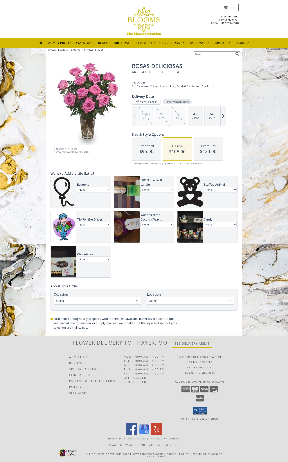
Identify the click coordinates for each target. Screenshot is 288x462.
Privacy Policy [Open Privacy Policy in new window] (178, 454)
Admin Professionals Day (70, 43)
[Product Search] (214, 54)
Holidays (200, 43)
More (242, 43)
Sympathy (146, 43)
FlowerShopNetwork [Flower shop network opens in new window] (146, 454)
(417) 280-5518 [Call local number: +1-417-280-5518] (229, 23)
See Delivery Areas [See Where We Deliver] (192, 343)
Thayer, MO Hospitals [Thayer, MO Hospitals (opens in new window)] (164, 438)
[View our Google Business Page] (144, 434)
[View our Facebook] (131, 434)
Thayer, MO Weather (123, 444)
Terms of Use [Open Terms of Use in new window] (155, 456)
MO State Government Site (160, 444)
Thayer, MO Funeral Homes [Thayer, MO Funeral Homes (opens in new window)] (127, 438)
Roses (103, 43)
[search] (237, 54)
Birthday (122, 43)
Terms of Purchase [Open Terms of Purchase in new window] (207, 454)
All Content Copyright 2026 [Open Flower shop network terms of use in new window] (107, 454)
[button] (229, 7)
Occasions (173, 43)
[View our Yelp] (156, 434)
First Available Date (177, 101)
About (223, 43)
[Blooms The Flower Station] (144, 21)
